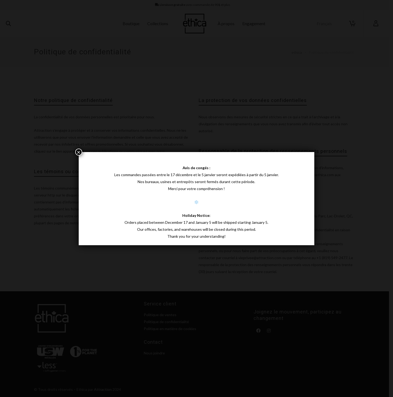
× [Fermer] (79, 152)
